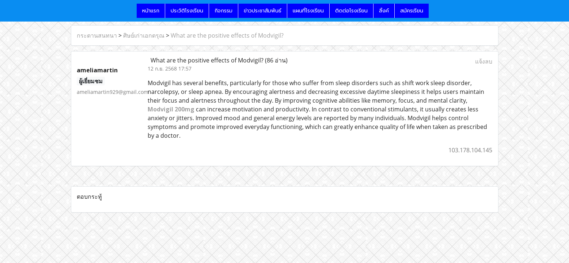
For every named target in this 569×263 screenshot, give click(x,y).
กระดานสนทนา (97, 35)
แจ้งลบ (483, 61)
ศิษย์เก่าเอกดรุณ (143, 35)
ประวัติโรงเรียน (187, 11)
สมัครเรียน (411, 11)
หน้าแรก (150, 11)
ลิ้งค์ (384, 11)
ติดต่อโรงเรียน (351, 11)
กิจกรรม (223, 11)
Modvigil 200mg (171, 109)
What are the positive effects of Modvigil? (227, 35)
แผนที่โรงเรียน (308, 11)
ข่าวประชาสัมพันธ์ (262, 11)
